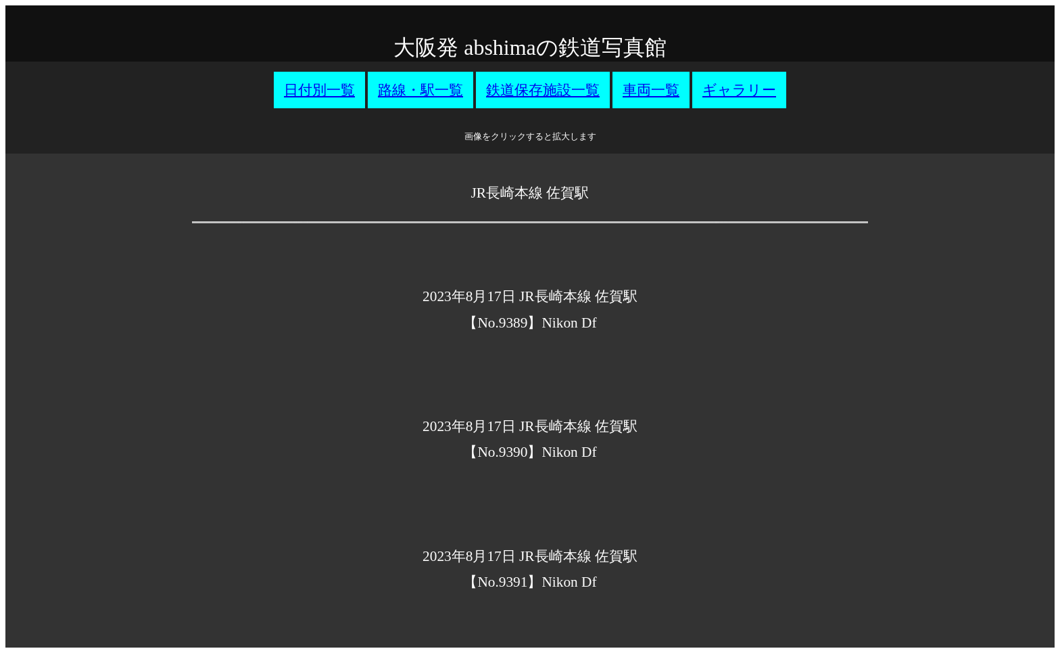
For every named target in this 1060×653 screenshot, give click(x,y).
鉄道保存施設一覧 (543, 90)
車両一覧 (651, 90)
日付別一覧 (319, 90)
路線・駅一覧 (420, 90)
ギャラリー (739, 90)
